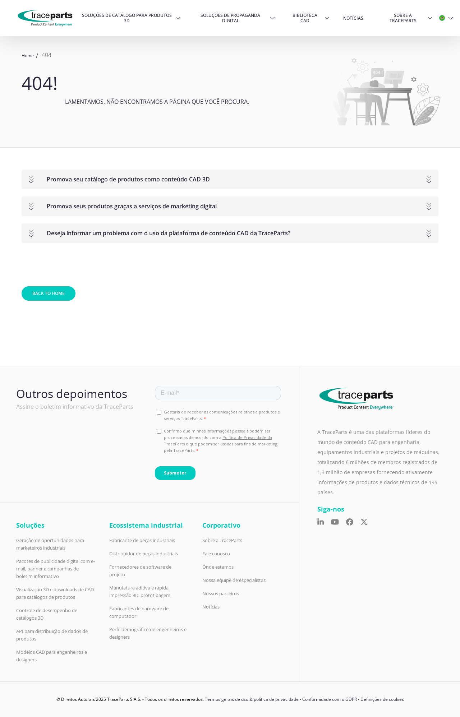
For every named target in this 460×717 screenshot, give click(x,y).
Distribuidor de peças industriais (143, 553)
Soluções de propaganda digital (230, 18)
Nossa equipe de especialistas (234, 580)
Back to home (48, 293)
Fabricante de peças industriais (142, 540)
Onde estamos (218, 567)
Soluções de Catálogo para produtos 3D (127, 18)
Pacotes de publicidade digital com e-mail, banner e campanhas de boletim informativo (55, 568)
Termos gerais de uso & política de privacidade (252, 699)
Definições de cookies (382, 699)
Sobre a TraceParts (403, 18)
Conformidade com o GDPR (329, 699)
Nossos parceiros (220, 593)
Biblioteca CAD (305, 18)
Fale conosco (216, 553)
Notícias (353, 18)
